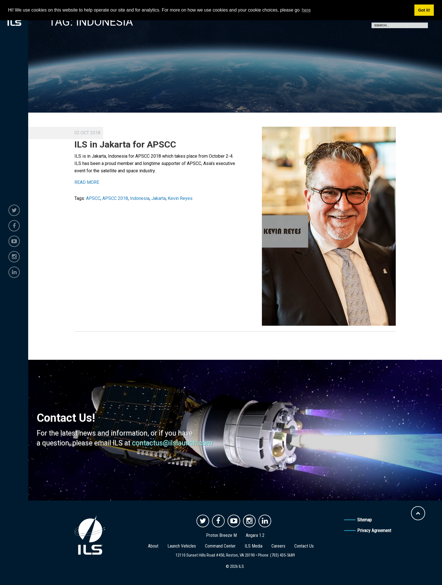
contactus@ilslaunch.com (172, 443)
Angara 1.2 (255, 535)
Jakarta (158, 198)
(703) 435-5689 (282, 555)
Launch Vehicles (181, 546)
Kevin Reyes (180, 198)
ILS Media (253, 546)
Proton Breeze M (221, 535)
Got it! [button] (424, 10)
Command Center (220, 546)
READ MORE (86, 182)
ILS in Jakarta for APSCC (125, 144)
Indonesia (139, 198)
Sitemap (364, 520)
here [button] (306, 10)
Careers (278, 546)
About (153, 546)
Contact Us (304, 546)
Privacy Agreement (374, 530)
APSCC (93, 198)
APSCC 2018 (115, 198)
